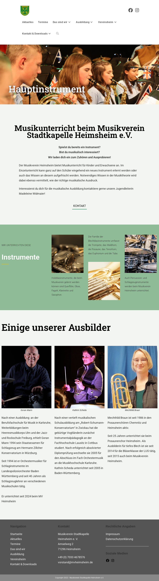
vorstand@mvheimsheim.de (75, 562)
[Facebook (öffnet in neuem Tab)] (130, 10)
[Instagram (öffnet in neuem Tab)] (137, 10)
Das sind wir (17, 549)
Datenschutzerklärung (119, 539)
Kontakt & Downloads (23, 564)
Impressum (113, 534)
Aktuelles (16, 539)
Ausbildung (17, 554)
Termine (15, 544)
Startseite (16, 534)
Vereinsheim (18, 559)
